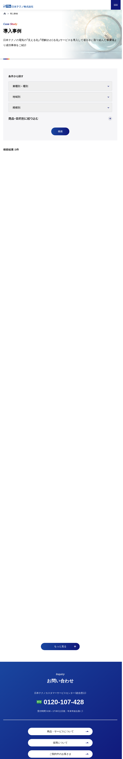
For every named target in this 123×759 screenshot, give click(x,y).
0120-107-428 (64, 702)
